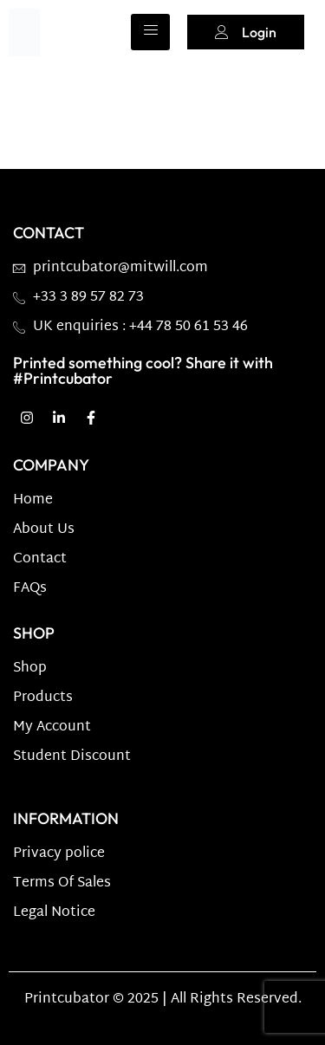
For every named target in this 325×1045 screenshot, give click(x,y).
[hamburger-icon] (150, 32)
